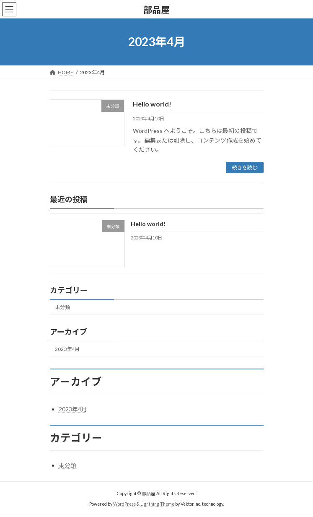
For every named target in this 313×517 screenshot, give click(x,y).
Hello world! (152, 104)
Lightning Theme (157, 504)
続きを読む (244, 167)
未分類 (62, 307)
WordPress (124, 504)
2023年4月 (67, 349)
